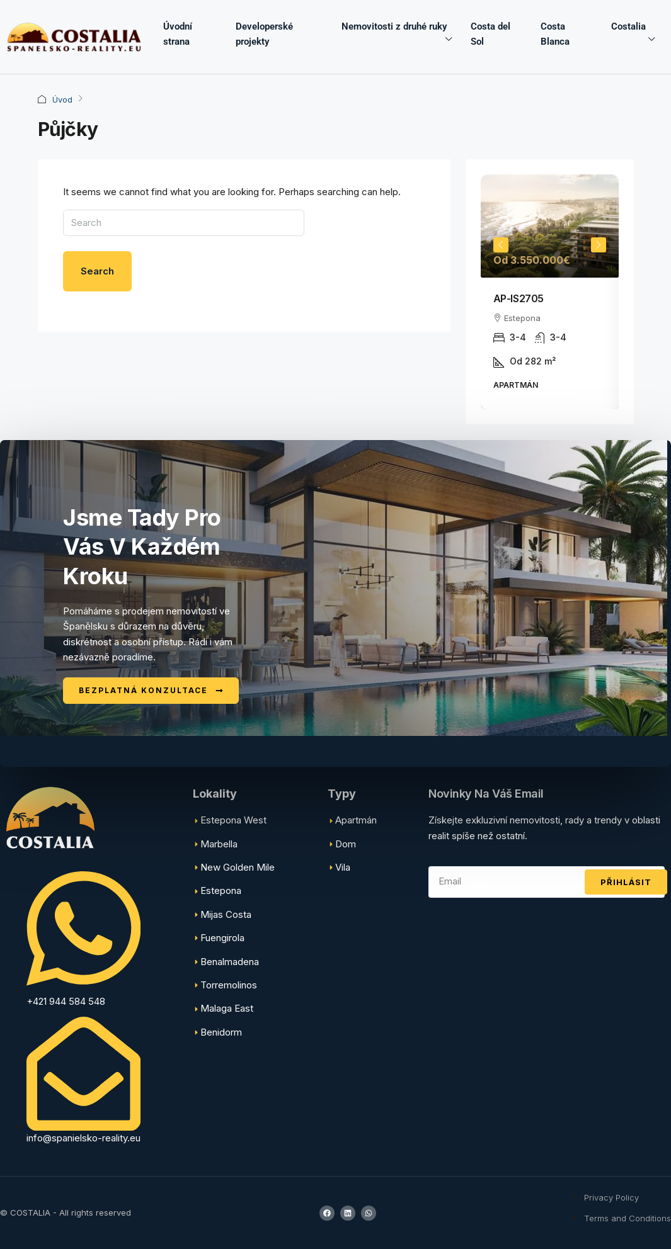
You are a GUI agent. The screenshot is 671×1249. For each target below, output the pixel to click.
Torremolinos (228, 985)
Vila (342, 867)
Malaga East (226, 1008)
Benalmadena (229, 962)
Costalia (628, 26)
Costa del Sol (490, 34)
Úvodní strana (177, 34)
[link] (550, 226)
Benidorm (221, 1032)
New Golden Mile (237, 867)
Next (598, 244)
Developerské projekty (264, 34)
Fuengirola (222, 938)
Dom (345, 844)
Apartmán (356, 820)
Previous (500, 244)
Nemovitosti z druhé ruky (394, 26)
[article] (550, 291)
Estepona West (233, 820)
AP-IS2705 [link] (518, 298)
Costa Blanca (555, 34)
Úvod (62, 99)
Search (97, 271)
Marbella (219, 844)
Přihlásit (625, 882)
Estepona (220, 890)
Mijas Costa (225, 914)
